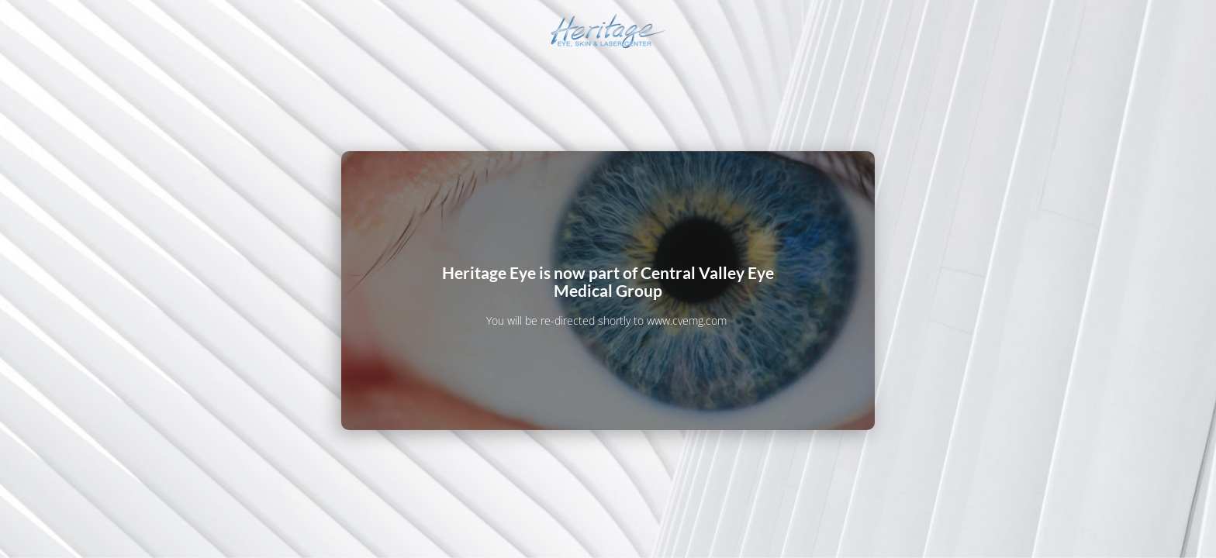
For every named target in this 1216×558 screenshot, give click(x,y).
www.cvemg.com (687, 320)
